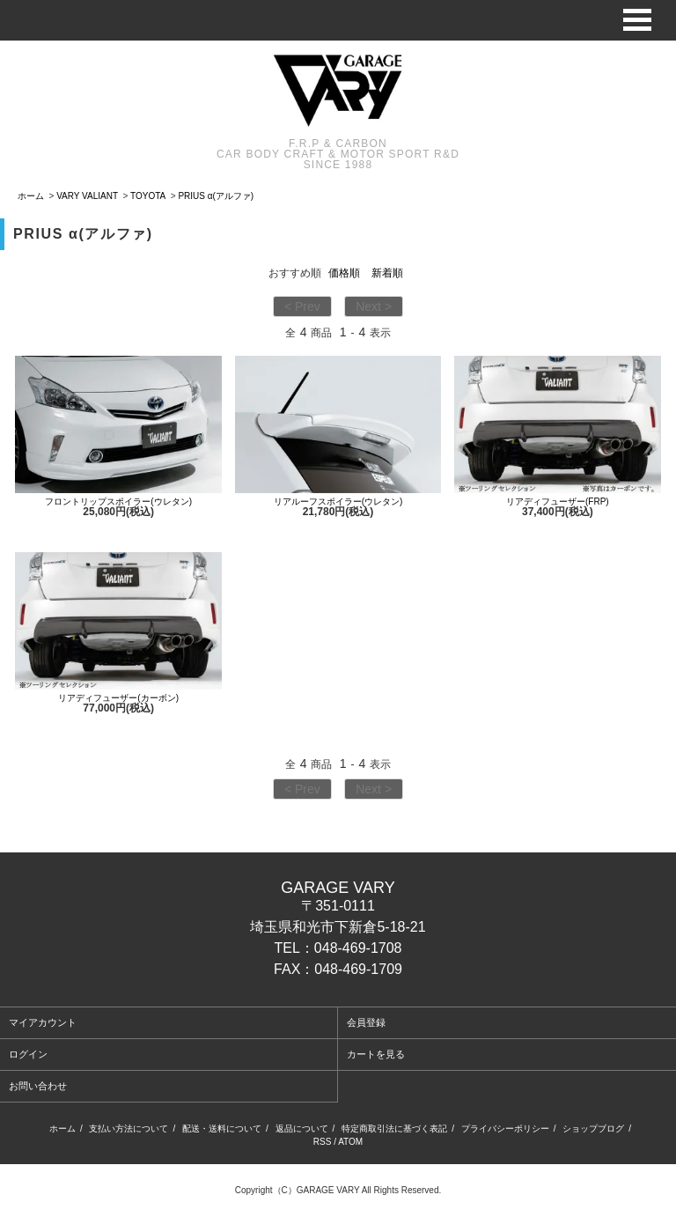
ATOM (350, 1142)
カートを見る (376, 1054)
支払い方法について (128, 1128)
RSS (322, 1142)
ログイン (28, 1054)
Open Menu (637, 20)
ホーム (31, 196)
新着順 (387, 273)
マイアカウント (43, 1022)
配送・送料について (221, 1128)
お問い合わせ (38, 1086)
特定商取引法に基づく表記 (394, 1128)
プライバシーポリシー (505, 1128)
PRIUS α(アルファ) (216, 196)
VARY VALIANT (87, 196)
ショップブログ (593, 1128)
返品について (302, 1128)
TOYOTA (147, 196)
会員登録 (366, 1022)
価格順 (344, 273)
